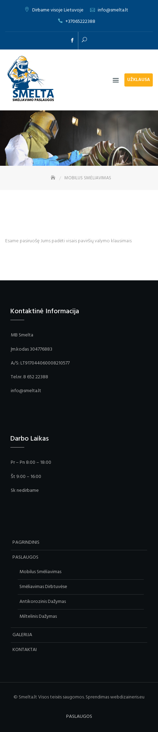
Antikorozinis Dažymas (42, 602)
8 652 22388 (35, 377)
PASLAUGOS (25, 557)
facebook (72, 40)
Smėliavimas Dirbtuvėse (43, 587)
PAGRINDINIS (26, 542)
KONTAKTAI (24, 650)
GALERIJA (22, 635)
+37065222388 (80, 22)
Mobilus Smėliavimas (40, 572)
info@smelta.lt (113, 10)
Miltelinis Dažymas (38, 617)
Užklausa (138, 79)
